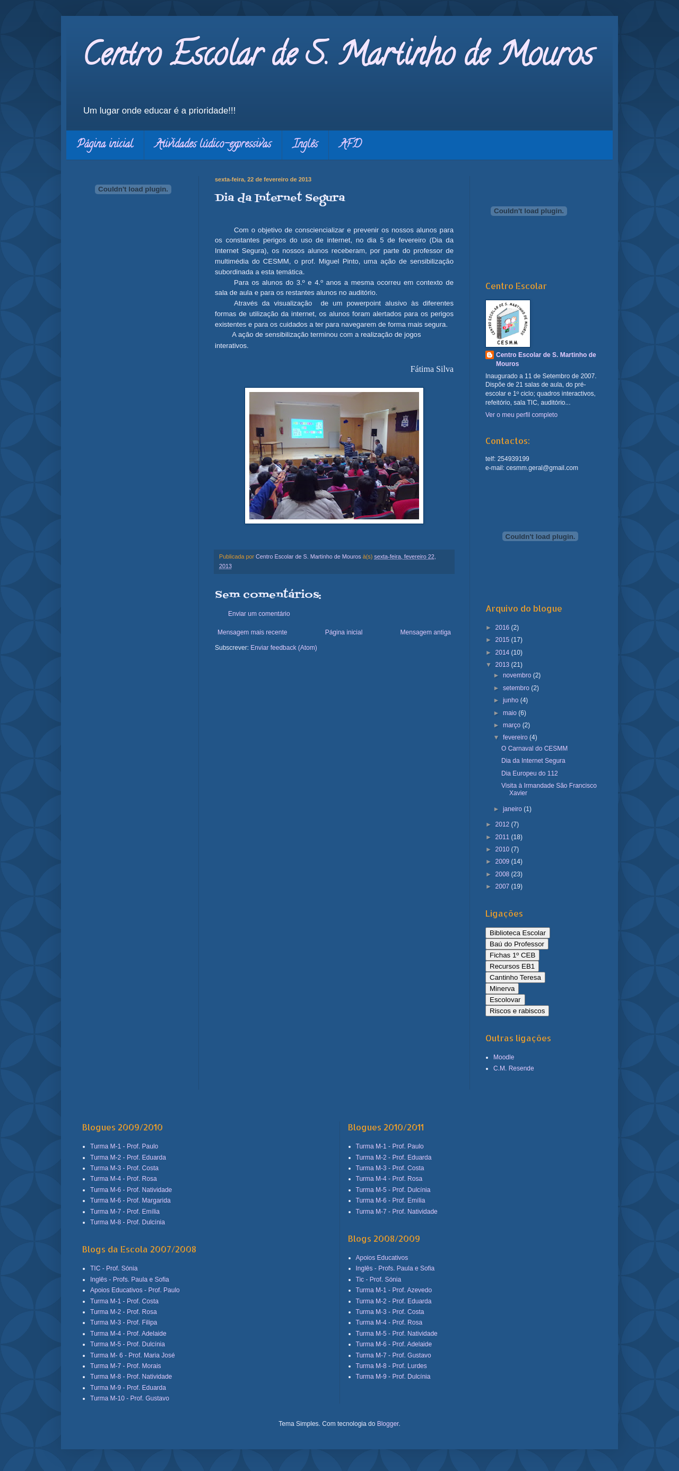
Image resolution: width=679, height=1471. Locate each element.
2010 (503, 849)
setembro (517, 688)
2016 (503, 627)
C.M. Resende (513, 1068)
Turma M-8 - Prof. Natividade (131, 1376)
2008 (503, 874)
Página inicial (105, 145)
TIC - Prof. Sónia (113, 1268)
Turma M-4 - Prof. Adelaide (128, 1333)
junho (511, 700)
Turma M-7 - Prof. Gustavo (393, 1355)
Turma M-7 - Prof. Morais (125, 1366)
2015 (503, 639)
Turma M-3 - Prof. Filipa (123, 1322)
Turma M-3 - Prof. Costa (124, 1168)
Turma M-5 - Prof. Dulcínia (127, 1344)
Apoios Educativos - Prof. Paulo (135, 1290)
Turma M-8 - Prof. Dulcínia (127, 1222)
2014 (503, 652)
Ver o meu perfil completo (521, 415)
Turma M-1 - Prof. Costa (124, 1301)
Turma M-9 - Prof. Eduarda (128, 1387)
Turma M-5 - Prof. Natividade (397, 1333)
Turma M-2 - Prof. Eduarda (128, 1157)
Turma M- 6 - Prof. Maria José (132, 1355)
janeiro (513, 809)
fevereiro (516, 737)
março (513, 725)
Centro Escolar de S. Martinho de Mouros (337, 58)
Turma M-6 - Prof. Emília (390, 1200)
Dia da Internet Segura (533, 760)
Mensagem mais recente (252, 632)
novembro (518, 675)
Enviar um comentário (259, 613)
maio (510, 713)
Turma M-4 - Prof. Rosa (123, 1178)
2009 (503, 861)
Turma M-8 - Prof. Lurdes (391, 1366)
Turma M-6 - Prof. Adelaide (394, 1344)
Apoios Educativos (382, 1257)
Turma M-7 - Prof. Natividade (397, 1211)
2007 (503, 886)
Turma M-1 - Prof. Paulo (124, 1146)
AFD (350, 145)
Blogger (388, 1424)
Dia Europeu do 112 (529, 773)
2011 (503, 837)
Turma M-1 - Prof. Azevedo (394, 1290)
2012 (503, 824)
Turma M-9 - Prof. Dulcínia (393, 1376)
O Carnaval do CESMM (534, 748)
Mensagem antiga (426, 632)
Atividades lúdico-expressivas (213, 145)
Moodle (503, 1057)
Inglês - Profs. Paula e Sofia (129, 1279)
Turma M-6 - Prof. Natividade (131, 1190)
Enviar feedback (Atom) (283, 647)
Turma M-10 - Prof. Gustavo (129, 1398)
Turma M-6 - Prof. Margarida (130, 1200)
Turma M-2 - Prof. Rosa (123, 1312)
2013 (503, 664)
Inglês (305, 145)
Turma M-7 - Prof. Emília (125, 1211)
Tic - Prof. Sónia (379, 1279)
